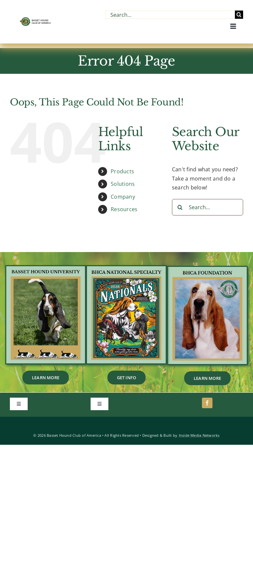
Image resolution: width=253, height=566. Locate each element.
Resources (124, 209)
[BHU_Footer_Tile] (45, 268)
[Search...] (170, 15)
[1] (126, 268)
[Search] (239, 15)
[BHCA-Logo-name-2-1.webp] (35, 19)
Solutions (123, 183)
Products (122, 171)
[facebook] (207, 403)
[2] (207, 269)
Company (123, 196)
